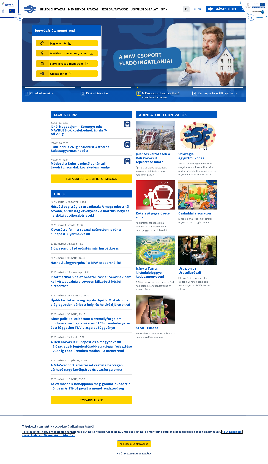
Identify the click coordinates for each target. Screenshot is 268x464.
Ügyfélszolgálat (144, 9)
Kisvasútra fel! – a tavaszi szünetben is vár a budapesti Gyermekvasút (86, 231)
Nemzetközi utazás (83, 9)
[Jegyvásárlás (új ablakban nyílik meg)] (73, 43)
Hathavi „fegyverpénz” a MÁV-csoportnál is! (86, 262)
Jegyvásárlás (58, 43)
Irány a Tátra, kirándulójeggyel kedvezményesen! (150, 272)
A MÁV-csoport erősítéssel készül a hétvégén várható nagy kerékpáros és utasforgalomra (87, 367)
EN (199, 9)
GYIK (164, 9)
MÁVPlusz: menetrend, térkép (69, 53)
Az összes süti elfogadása (134, 445)
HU (194, 9)
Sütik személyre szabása (135, 455)
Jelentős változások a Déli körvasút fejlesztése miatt (153, 158)
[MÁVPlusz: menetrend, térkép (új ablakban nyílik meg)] (73, 53)
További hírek (91, 400)
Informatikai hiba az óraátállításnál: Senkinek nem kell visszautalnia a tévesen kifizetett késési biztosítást (91, 281)
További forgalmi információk (91, 179)
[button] (186, 9)
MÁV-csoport (226, 9)
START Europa (147, 328)
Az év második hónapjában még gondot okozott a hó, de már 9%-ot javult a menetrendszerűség (90, 386)
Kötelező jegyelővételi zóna (153, 215)
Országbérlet (58, 73)
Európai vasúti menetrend (67, 63)
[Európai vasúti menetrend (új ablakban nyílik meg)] (73, 63)
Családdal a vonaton (194, 213)
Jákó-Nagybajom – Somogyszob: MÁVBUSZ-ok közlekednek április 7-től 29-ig (79, 130)
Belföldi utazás (52, 9)
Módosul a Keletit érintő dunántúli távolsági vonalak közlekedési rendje (80, 165)
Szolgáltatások (114, 9)
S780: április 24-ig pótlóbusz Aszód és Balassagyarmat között (80, 149)
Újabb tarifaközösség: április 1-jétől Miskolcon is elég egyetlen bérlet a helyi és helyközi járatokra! (90, 302)
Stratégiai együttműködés (191, 156)
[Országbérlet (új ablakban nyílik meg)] (73, 73)
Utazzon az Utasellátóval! (189, 270)
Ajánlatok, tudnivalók (163, 114)
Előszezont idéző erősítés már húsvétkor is (85, 248)
